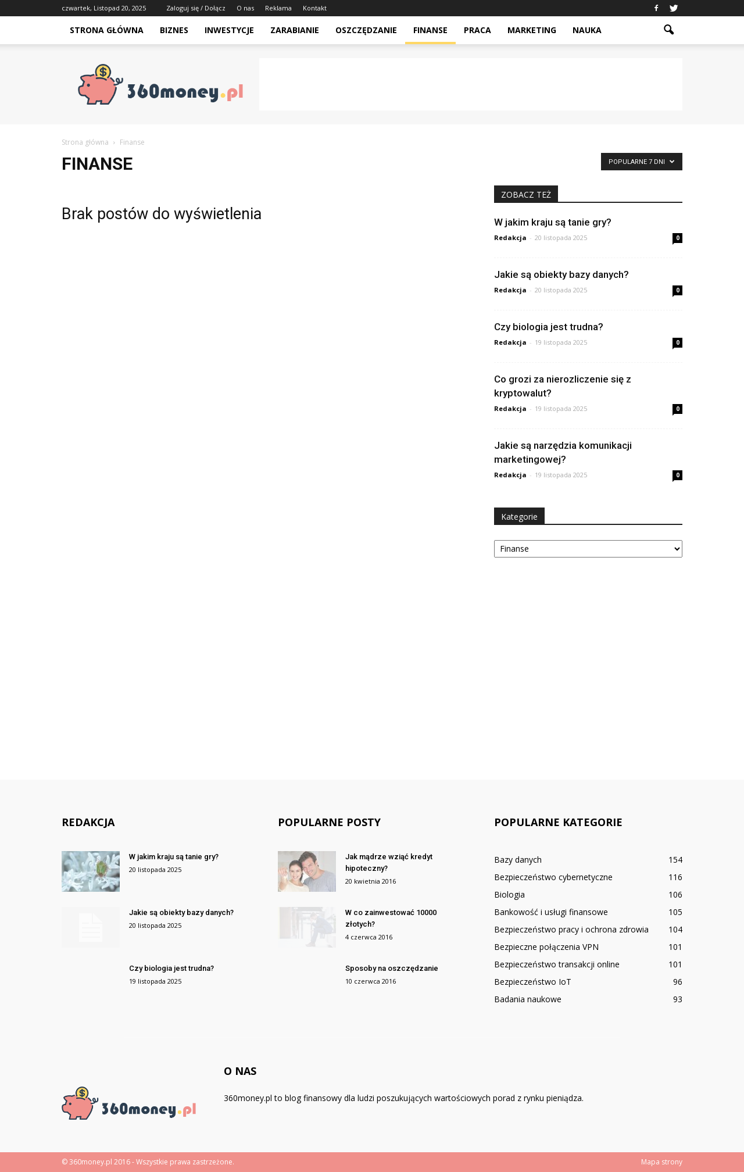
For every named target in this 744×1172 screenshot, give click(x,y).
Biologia (509, 894)
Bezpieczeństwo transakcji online (557, 964)
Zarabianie (294, 29)
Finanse (430, 29)
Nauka (587, 29)
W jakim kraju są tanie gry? (552, 222)
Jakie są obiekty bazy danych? (561, 274)
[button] (668, 30)
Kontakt (315, 7)
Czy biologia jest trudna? (548, 327)
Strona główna (107, 29)
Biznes (174, 29)
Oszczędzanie (366, 29)
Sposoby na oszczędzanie (391, 968)
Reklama (278, 7)
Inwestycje (229, 29)
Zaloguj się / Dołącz (196, 7)
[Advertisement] (470, 84)
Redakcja (510, 237)
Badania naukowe (527, 999)
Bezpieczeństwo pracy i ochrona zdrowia (571, 929)
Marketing (531, 29)
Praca (477, 29)
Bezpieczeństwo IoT (532, 981)
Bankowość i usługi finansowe (551, 911)
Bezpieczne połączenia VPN (546, 946)
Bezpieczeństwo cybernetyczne (553, 876)
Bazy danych (518, 859)
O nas (245, 7)
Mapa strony (661, 1162)
